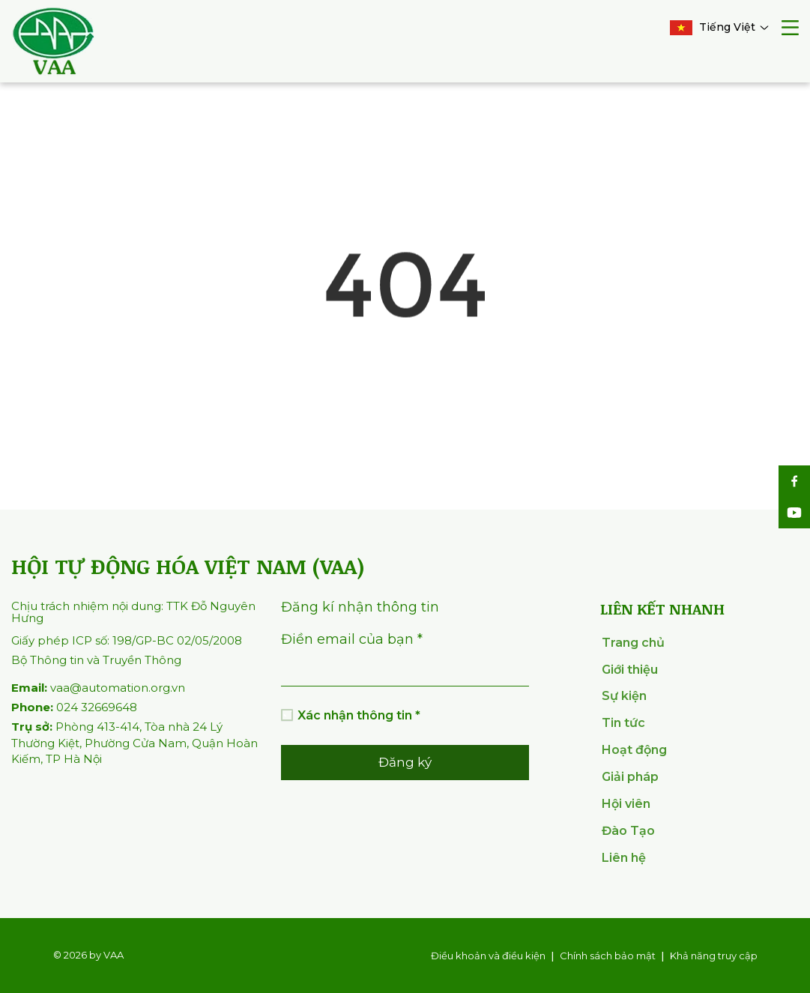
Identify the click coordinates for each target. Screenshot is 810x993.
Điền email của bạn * (352, 639)
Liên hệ (624, 858)
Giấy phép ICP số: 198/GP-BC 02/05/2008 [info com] (126, 640)
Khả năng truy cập (714, 956)
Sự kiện (624, 696)
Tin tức (623, 723)
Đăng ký (405, 762)
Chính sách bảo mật (608, 956)
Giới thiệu (630, 669)
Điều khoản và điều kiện (488, 956)
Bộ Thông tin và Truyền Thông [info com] (96, 660)
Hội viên (626, 804)
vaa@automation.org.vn (98, 687)
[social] (794, 481)
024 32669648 (74, 707)
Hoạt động (634, 750)
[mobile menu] (790, 29)
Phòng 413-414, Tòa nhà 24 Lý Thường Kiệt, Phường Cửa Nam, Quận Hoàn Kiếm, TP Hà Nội (134, 742)
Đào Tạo (628, 831)
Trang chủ (633, 643)
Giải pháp (630, 777)
